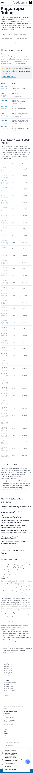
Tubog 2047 (4, 207)
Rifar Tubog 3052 (8, 675)
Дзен (5, 735)
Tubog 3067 (4, 267)
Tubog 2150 (4, 394)
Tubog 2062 (4, 247)
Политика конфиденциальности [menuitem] (11, 742)
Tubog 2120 (4, 380)
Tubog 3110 (4, 374)
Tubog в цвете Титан (7, 38)
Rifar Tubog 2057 (8, 668)
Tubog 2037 (4, 180)
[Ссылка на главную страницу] (22, 2)
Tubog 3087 (4, 320)
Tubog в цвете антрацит (9, 690)
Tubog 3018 (4, 174)
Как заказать (7, 704)
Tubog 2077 (4, 287)
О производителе (8, 698)
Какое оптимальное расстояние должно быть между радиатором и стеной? (16, 507)
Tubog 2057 (4, 107)
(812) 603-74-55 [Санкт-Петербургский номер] (7, 715)
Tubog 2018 (4, 167)
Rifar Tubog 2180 (8, 664)
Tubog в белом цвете (20, 34)
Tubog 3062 (4, 254)
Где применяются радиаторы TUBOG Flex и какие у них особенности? (15, 542)
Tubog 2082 (4, 300)
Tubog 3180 (4, 127)
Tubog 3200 (4, 427)
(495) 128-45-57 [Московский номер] (7, 713)
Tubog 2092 (4, 327)
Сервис (5, 700)
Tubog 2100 (4, 354)
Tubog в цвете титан (8, 688)
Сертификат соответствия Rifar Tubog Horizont (16, 483)
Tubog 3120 (4, 387)
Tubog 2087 (4, 314)
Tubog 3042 (4, 200)
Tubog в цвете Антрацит (21, 38)
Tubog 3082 (4, 307)
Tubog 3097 (4, 347)
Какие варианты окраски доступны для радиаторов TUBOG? (14, 511)
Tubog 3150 (4, 400)
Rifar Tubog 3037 (8, 671)
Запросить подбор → (8, 76)
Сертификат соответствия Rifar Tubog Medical (16, 485)
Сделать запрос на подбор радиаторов (13, 706)
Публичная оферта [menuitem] (8, 745)
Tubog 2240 (4, 447)
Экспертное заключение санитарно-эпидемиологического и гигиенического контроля (14, 490)
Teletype (5, 729)
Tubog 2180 (4, 120)
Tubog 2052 (4, 93)
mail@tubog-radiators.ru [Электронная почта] (9, 717)
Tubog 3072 (4, 280)
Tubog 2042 (4, 194)
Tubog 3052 (4, 100)
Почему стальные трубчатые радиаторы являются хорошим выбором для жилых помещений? (14, 532)
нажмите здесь (12, 769)
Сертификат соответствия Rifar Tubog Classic (15, 481)
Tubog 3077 (4, 294)
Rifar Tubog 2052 (8, 673)
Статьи (5, 708)
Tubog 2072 (4, 274)
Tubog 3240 (4, 453)
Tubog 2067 (4, 260)
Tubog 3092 (4, 334)
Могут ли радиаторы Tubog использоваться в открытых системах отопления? (15, 521)
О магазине (6, 695)
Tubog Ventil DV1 (8, 684)
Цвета (5, 702)
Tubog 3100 (4, 360)
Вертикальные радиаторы (8, 43)
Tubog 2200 (4, 420)
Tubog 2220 (4, 434)
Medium (5, 731)
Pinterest (6, 733)
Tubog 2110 (4, 367)
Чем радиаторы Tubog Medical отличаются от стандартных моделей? (15, 537)
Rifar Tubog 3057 (8, 677)
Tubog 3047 (4, 214)
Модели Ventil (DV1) (7, 34)
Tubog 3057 (4, 113)
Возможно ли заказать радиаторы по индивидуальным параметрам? (13, 526)
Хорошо (23, 760)
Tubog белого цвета (8, 686)
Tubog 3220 (4, 440)
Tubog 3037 (4, 87)
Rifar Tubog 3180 (8, 666)
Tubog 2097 (4, 340)
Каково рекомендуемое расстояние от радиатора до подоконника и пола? (13, 516)
